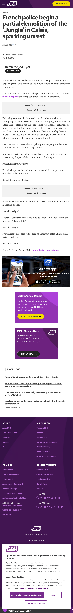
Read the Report (29, 316)
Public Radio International (46, 249)
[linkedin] (59, 497)
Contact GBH (42, 470)
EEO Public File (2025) (12, 493)
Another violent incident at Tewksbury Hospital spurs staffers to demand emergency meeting (33, 384)
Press (4, 447)
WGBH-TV (7, 505)
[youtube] (45, 497)
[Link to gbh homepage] (12, 3)
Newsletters (41, 484)
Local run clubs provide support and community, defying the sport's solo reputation (35, 402)
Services (6, 437)
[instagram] (37, 497)
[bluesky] (48, 497)
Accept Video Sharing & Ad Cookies (26, 595)
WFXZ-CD (6, 510)
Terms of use (7, 470)
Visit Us (39, 489)
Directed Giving (43, 447)
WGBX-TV (17, 505)
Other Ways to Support (46, 456)
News (5, 12)
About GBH (7, 428)
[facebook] (55, 497)
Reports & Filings (9, 489)
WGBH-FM (18, 510)
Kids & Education (9, 433)
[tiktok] (41, 497)
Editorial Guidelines (10, 474)
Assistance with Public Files (14, 498)
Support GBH (42, 428)
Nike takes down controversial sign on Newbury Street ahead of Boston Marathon (33, 393)
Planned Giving (43, 452)
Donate (61, 3)
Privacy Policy (8, 479)
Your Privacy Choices (35, 603)
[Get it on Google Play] (54, 282)
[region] (36, 576)
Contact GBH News (44, 474)
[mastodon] (52, 506)
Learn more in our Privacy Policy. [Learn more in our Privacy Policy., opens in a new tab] (34, 588)
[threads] (52, 497)
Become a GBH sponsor (36, 110)
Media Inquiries (43, 479)
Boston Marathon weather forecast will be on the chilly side (31, 377)
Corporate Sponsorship (46, 442)
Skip (53, 595)
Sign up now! (27, 354)
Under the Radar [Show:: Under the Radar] (12, 408)
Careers (5, 442)
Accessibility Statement (12, 484)
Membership (41, 437)
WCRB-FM (7, 515)
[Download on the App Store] (41, 282)
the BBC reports (10, 96)
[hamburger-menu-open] (4, 3)
